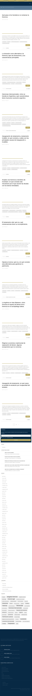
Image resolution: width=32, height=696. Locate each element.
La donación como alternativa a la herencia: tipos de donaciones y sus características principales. (13, 55)
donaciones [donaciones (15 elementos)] (5, 603)
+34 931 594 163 (26, 1)
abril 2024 (3, 520)
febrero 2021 (4, 572)
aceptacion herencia (12, 210)
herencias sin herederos (23, 41)
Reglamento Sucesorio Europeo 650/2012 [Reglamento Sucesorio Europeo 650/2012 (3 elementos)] (8, 619)
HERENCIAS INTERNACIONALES (12, 130)
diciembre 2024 (4, 505)
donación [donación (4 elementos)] (11, 603)
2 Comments (28, 130)
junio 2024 (4, 516)
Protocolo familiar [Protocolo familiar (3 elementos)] (17, 616)
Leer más (27, 45)
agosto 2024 (4, 513)
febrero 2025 (4, 502)
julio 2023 (3, 537)
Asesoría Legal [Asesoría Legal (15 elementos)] (11, 599)
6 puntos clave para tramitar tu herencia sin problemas (12, 456)
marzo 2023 (4, 544)
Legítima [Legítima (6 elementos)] (21, 612)
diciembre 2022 (4, 550)
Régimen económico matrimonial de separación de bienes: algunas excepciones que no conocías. (13, 345)
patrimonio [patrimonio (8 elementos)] (10, 614)
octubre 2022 (4, 553)
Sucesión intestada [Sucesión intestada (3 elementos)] (18, 621)
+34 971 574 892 (6, 1)
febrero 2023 (4, 546)
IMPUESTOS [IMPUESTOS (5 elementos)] (4, 612)
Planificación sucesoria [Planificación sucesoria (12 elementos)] (7, 616)
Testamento (8, 169)
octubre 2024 (4, 509)
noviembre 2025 (4, 485)
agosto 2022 (4, 557)
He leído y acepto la (7, 437)
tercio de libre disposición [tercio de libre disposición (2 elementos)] (26, 621)
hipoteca (13, 290)
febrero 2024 (4, 524)
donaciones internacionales (11, 82)
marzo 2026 (4, 478)
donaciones (4, 41)
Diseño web (21, 689)
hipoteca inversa (18, 290)
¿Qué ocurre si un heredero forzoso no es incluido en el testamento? (14, 469)
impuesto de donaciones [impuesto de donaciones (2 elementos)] (11, 610)
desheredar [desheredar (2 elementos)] (26, 601)
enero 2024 (4, 526)
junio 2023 (4, 539)
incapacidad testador (22, 413)
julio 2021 (3, 564)
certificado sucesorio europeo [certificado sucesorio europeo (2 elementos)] (20, 599)
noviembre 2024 (4, 507)
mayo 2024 (4, 518)
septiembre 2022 (5, 555)
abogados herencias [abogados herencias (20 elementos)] (12, 597)
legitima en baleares (25, 331)
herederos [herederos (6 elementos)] (27, 603)
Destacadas (4, 583)
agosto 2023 (4, 535)
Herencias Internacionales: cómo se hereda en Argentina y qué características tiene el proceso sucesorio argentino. (15, 96)
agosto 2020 (4, 577)
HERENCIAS (7, 130)
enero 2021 (4, 574)
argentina (4, 122)
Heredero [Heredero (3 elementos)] (22, 603)
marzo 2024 (4, 522)
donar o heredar (19, 82)
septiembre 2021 (5, 563)
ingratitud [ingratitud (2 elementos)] (16, 612)
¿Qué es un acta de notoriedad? (9, 452)
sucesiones (12, 83)
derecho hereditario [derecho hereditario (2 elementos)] (20, 601)
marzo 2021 (4, 570)
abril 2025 (3, 498)
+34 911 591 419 (16, 1)
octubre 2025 (4, 487)
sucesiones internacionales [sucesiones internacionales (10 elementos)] (8, 621)
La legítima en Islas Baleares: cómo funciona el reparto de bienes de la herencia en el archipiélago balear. (13, 304)
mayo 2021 (4, 568)
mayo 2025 (4, 496)
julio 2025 (3, 492)
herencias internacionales (15, 41)
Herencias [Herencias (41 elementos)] (19, 606)
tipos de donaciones (18, 83)
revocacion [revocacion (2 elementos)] (17, 619)
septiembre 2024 (5, 511)
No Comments (28, 88)
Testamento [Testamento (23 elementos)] (11, 623)
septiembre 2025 (5, 489)
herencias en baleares (14, 331)
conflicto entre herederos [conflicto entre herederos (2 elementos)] (5, 601)
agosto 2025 (4, 491)
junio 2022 (4, 561)
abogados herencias (5, 210)
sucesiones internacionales (6, 125)
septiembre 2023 (5, 533)
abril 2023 (3, 542)
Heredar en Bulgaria (6, 657)
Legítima (20, 331)
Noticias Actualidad (8, 88)
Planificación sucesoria (24, 290)
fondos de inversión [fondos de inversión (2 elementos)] (16, 603)
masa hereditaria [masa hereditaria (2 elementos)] (4, 614)
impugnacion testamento (15, 413)
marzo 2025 (4, 500)
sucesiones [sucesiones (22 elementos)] (23, 619)
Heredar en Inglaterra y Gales (8, 653)
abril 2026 (3, 476)
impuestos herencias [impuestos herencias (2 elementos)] (10, 612)
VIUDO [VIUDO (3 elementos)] (17, 623)
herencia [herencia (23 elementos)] (4, 605)
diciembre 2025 (4, 483)
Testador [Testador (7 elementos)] (4, 623)
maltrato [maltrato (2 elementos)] (25, 612)
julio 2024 (3, 515)
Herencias (9, 41)
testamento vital (5, 251)
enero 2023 (4, 548)
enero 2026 (4, 481)
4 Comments (28, 48)
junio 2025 (4, 494)
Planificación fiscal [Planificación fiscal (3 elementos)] (24, 614)
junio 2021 (4, 566)
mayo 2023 (4, 540)
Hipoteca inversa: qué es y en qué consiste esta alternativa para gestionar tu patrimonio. (16, 264)
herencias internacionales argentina (16, 124)
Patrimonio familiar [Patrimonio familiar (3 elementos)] (17, 614)
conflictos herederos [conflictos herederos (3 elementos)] (13, 601)
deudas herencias (19, 210)
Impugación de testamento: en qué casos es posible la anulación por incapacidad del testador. (16, 385)
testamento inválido (14, 169)
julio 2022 (3, 559)
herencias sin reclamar (6, 43)
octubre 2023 (4, 531)
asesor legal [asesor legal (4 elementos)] (4, 599)
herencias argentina (18, 122)
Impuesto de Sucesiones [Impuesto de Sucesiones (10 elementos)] (21, 610)
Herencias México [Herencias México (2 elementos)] (4, 610)
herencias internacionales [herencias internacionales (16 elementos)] (15, 608)
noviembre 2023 (4, 529)
